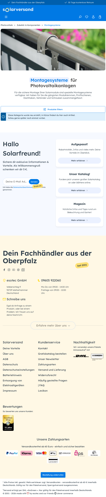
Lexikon (43, 390)
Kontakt (43, 348)
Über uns (8, 353)
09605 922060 (49, 280)
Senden (34, 182)
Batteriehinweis (12, 375)
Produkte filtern (53, 109)
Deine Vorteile (11, 348)
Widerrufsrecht (47, 375)
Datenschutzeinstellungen (19, 369)
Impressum (10, 390)
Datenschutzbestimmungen (24, 187)
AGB (5, 359)
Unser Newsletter (48, 359)
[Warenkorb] (100, 17)
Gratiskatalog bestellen (52, 353)
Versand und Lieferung (52, 369)
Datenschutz (10, 364)
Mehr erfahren (79, 160)
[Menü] (6, 16)
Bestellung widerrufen (53, 475)
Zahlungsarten (47, 364)
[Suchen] (80, 17)
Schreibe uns (14, 299)
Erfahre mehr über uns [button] (53, 325)
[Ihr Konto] (93, 17)
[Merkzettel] (86, 17)
